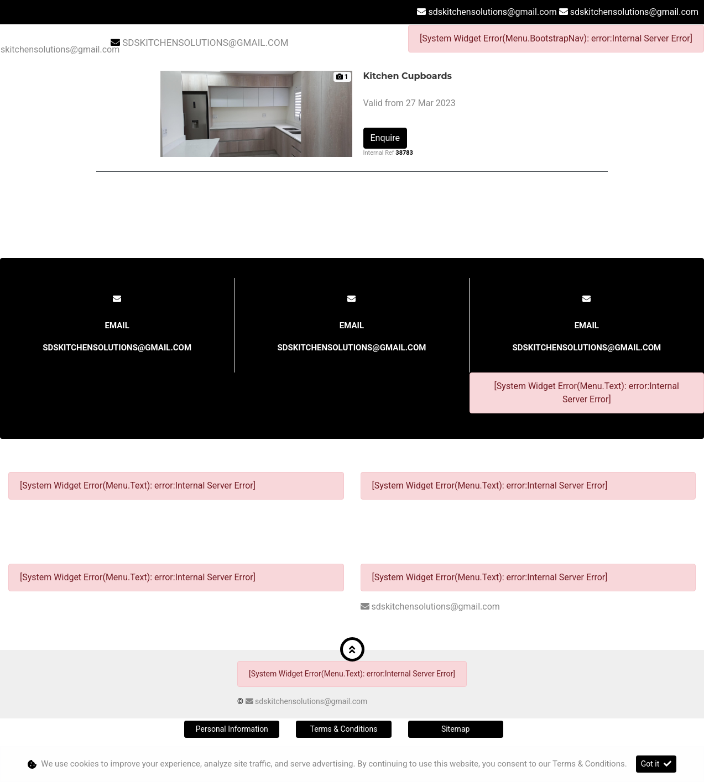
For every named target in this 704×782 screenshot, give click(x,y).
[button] (352, 649)
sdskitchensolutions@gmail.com (492, 12)
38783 (404, 152)
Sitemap (455, 729)
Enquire (385, 138)
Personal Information (232, 729)
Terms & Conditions (343, 729)
